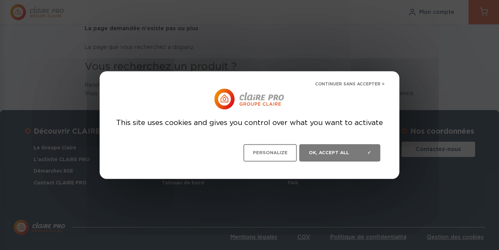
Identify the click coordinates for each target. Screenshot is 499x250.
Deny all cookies (344, 85)
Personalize (270, 152)
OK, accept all (340, 153)
